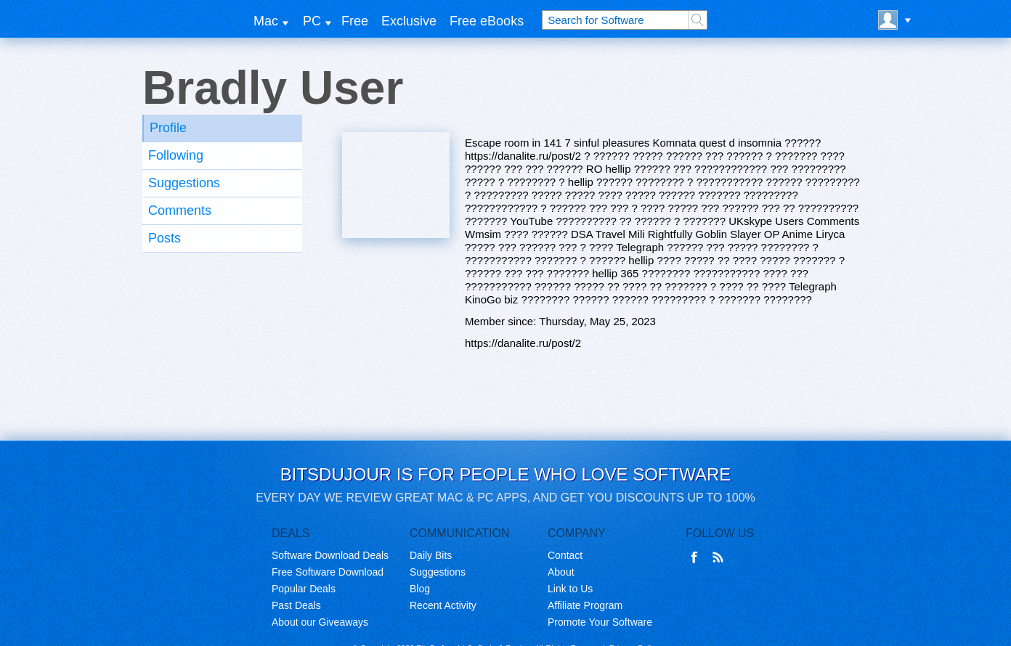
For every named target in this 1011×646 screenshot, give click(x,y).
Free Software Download (327, 572)
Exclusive (409, 21)
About (561, 572)
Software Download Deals (330, 555)
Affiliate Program (585, 605)
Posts (164, 238)
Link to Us (570, 588)
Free (354, 21)
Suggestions (184, 183)
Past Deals (296, 605)
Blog (420, 588)
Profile (168, 127)
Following (175, 155)
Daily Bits (431, 555)
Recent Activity (443, 605)
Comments (179, 210)
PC (312, 21)
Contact (565, 555)
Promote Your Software (600, 622)
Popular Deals (304, 588)
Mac (265, 21)
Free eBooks (487, 21)
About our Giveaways (320, 622)
